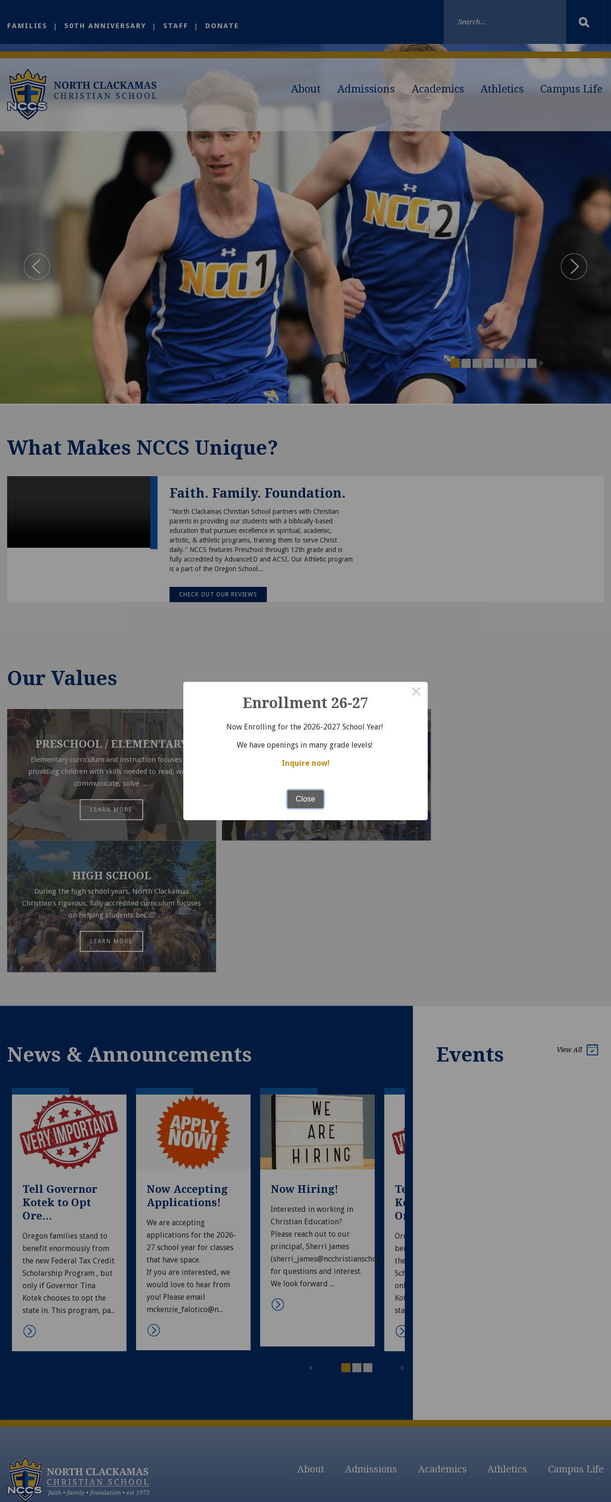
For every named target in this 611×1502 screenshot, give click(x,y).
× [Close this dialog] (416, 693)
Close (306, 799)
